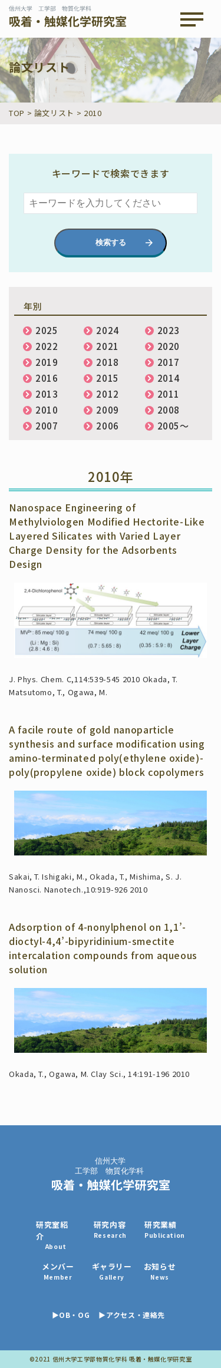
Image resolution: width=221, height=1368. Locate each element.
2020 (168, 346)
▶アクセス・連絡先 (131, 1315)
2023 (168, 330)
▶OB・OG (71, 1315)
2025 (46, 330)
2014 (168, 378)
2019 (46, 362)
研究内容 (110, 1229)
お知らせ (160, 1271)
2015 (107, 378)
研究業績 (164, 1229)
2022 (46, 346)
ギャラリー (112, 1271)
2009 (107, 410)
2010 (46, 410)
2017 (168, 362)
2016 (46, 378)
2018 (107, 362)
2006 (107, 425)
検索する (110, 242)
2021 (107, 346)
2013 (46, 394)
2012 (107, 394)
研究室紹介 (56, 1235)
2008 (168, 410)
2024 (107, 330)
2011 (168, 394)
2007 (46, 425)
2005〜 (173, 425)
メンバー (58, 1271)
